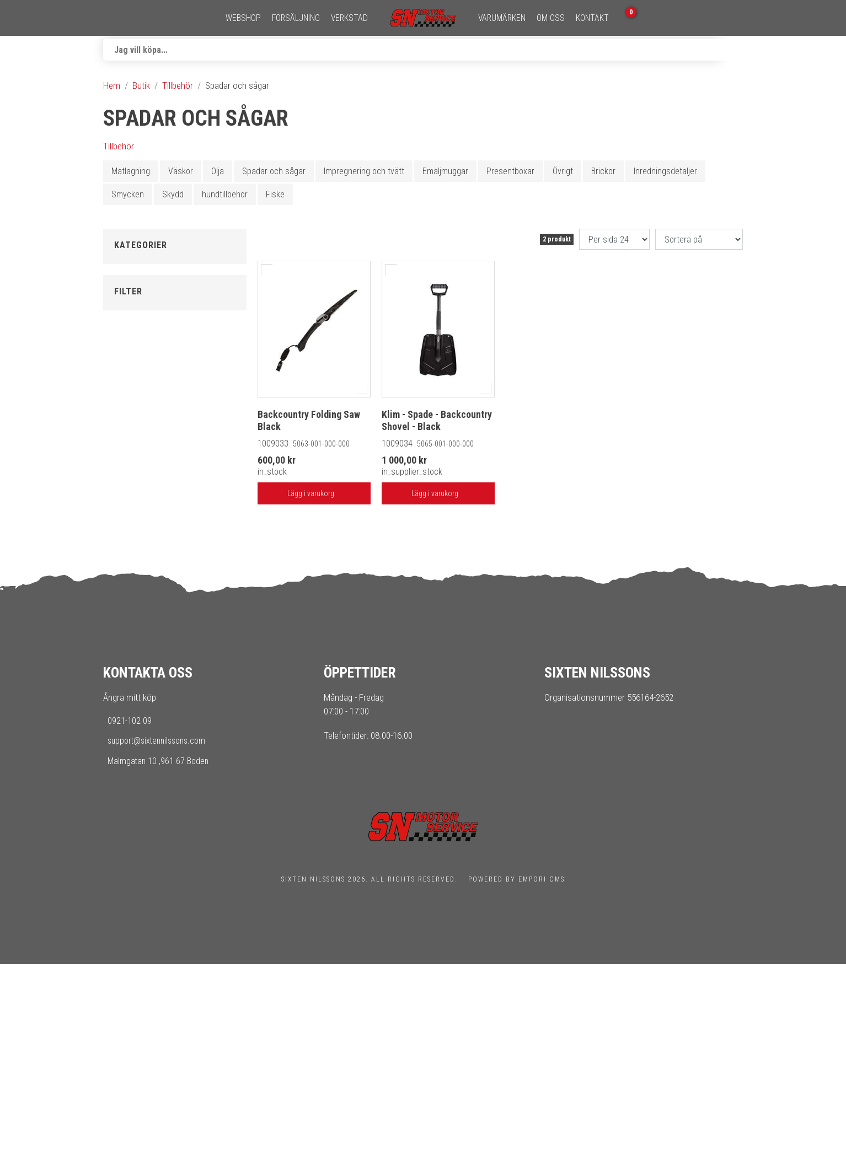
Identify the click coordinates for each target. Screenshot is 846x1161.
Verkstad (349, 18)
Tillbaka (127, 262)
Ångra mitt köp (129, 894)
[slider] (129, 609)
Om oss (551, 18)
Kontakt (592, 18)
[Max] (197, 634)
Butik (141, 85)
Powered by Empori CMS (516, 1076)
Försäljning (296, 18)
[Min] (147, 634)
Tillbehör (177, 85)
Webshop (243, 18)
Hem (111, 85)
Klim (132, 495)
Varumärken (502, 18)
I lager (136, 552)
